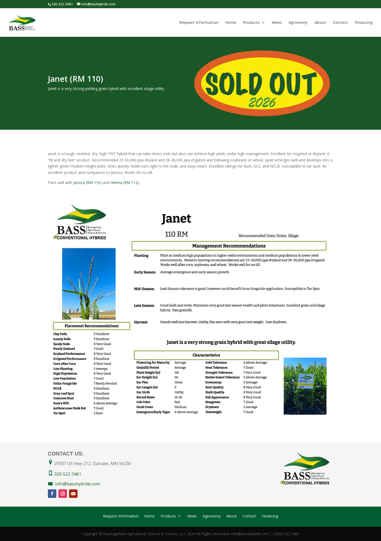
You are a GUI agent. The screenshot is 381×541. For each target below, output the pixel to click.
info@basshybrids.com (77, 484)
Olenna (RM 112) (124, 182)
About (320, 23)
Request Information (199, 23)
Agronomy (298, 23)
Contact (340, 23)
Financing (364, 23)
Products (251, 23)
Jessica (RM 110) (87, 182)
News (277, 23)
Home (230, 23)
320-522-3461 (67, 474)
